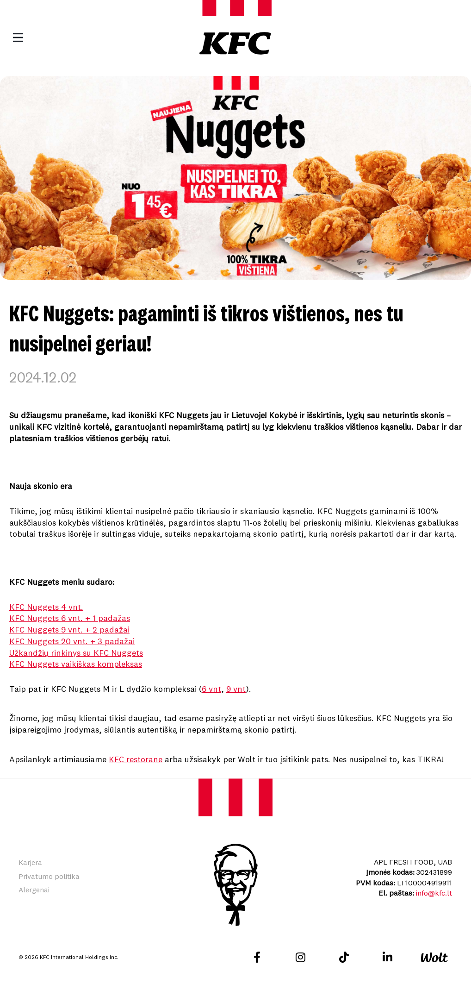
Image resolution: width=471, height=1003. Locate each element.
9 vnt (236, 688)
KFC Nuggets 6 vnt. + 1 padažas (69, 618)
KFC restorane (135, 759)
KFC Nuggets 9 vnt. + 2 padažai (69, 629)
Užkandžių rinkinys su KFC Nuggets (76, 652)
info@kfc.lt (434, 892)
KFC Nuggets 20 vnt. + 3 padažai (72, 641)
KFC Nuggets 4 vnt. (46, 607)
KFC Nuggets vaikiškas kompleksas (75, 663)
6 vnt (211, 688)
